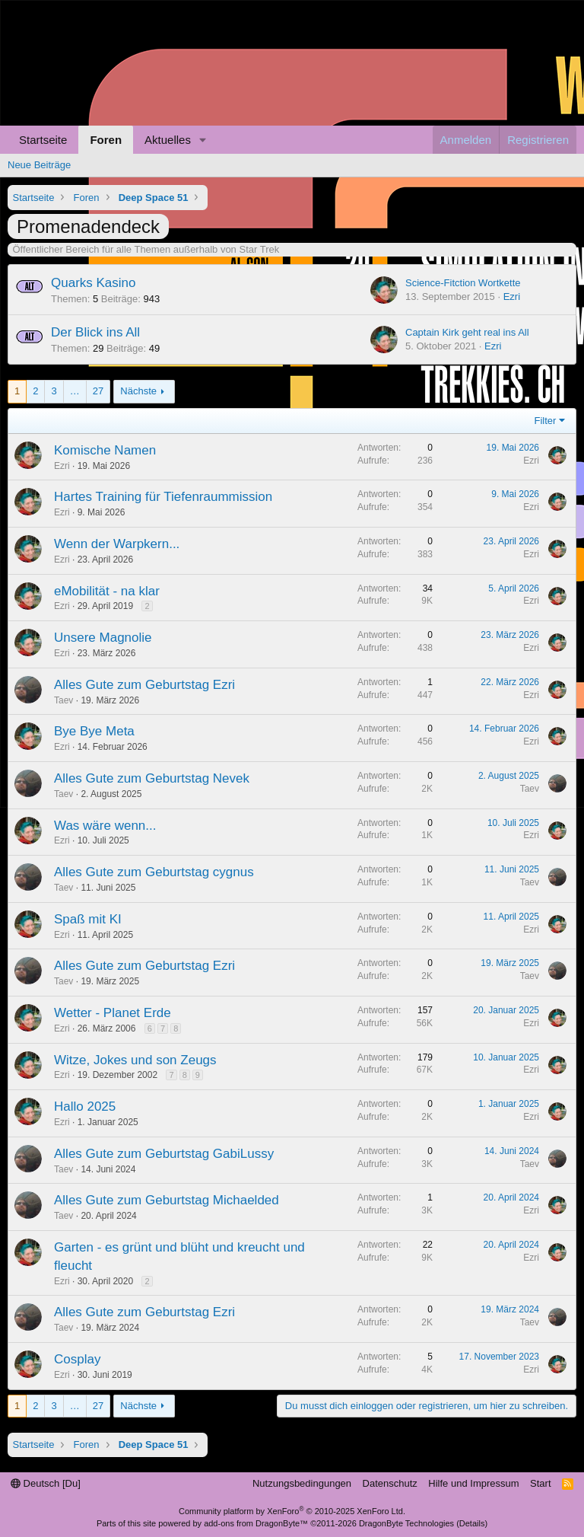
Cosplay (77, 1359)
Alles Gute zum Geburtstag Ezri (144, 685)
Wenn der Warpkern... (116, 544)
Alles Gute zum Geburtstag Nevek (151, 778)
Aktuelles (167, 139)
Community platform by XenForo (292, 1511)
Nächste (138, 391)
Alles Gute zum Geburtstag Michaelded (166, 1200)
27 (98, 391)
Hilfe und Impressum (473, 1483)
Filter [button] (546, 420)
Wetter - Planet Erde (112, 1013)
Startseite (43, 139)
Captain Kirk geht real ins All (467, 332)
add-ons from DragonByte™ (256, 1523)
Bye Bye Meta (94, 731)
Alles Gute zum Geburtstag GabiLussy (164, 1153)
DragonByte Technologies (406, 1523)
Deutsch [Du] (46, 1483)
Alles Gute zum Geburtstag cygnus (154, 872)
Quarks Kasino (93, 283)
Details (472, 1523)
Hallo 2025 (85, 1106)
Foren (106, 139)
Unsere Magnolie (103, 637)
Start (540, 1483)
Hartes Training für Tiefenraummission (163, 496)
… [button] (75, 391)
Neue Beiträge (39, 165)
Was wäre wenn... (105, 825)
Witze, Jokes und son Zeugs (135, 1060)
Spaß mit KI (88, 919)
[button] (203, 140)
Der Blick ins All (95, 332)
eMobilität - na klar (107, 591)
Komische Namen (105, 450)
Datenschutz (390, 1483)
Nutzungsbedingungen (301, 1483)
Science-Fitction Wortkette (462, 283)
